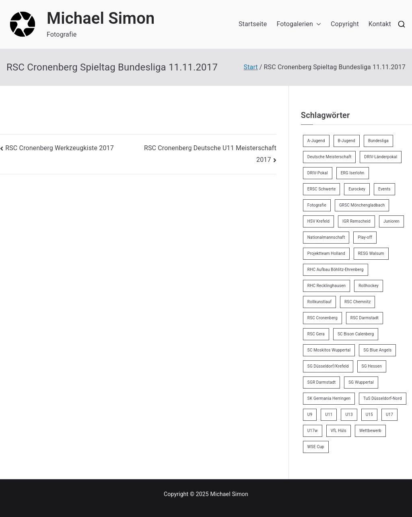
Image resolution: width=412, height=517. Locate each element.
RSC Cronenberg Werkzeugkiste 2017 (59, 148)
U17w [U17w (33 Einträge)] (312, 430)
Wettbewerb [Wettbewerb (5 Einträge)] (370, 430)
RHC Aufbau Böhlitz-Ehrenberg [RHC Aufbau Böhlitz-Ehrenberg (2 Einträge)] (335, 269)
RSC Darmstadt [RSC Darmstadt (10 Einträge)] (364, 318)
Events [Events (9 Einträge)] (384, 189)
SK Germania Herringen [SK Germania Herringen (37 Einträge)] (328, 398)
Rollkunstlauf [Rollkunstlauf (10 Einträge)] (319, 302)
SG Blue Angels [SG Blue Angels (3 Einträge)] (377, 350)
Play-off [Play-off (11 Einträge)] (365, 237)
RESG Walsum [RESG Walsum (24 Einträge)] (371, 253)
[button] (317, 24)
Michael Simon (101, 18)
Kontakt (380, 24)
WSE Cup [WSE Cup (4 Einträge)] (315, 447)
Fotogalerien (298, 24)
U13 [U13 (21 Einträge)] (348, 414)
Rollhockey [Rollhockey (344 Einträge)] (368, 285)
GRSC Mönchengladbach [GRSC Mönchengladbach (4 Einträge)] (362, 205)
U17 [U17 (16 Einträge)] (389, 414)
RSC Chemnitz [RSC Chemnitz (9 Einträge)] (357, 302)
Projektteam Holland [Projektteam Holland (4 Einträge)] (326, 253)
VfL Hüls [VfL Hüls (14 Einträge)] (338, 430)
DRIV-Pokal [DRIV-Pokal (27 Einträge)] (317, 173)
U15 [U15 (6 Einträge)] (369, 414)
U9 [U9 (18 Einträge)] (309, 414)
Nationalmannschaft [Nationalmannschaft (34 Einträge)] (326, 237)
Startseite (253, 24)
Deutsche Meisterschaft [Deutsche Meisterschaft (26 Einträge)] (329, 157)
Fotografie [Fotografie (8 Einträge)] (316, 205)
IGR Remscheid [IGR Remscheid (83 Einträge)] (356, 221)
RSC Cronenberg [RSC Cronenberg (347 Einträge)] (322, 318)
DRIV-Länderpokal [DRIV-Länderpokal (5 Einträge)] (380, 157)
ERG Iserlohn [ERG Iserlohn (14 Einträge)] (353, 173)
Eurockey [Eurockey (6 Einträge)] (356, 189)
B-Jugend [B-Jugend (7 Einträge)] (346, 141)
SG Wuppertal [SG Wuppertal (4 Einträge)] (361, 382)
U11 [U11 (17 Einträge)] (328, 414)
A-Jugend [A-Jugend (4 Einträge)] (316, 141)
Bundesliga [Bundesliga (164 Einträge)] (378, 141)
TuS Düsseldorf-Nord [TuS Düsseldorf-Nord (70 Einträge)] (382, 398)
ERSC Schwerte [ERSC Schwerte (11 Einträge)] (321, 189)
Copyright (345, 24)
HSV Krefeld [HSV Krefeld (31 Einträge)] (318, 221)
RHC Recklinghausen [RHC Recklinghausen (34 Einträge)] (326, 285)
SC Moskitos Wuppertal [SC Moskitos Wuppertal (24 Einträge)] (329, 350)
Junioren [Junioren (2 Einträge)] (391, 221)
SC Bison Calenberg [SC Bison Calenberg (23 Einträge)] (356, 334)
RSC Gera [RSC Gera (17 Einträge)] (316, 334)
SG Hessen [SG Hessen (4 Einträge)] (372, 366)
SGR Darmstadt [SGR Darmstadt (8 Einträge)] (321, 382)
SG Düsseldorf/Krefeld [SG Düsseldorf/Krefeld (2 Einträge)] (328, 366)
